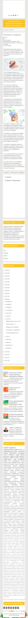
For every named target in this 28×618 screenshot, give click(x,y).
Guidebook (5, 519)
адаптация (22, 535)
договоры (16, 513)
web (7, 44)
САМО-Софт (18, 469)
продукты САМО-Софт (13, 467)
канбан (17, 566)
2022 (6, 281)
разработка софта (12, 516)
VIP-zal (17, 552)
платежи (5, 467)
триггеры (23, 547)
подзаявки (15, 503)
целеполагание (12, 549)
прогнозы (14, 527)
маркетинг (12, 454)
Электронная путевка (15, 535)
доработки (22, 464)
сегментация (10, 546)
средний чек (22, 587)
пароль (23, 574)
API (13, 469)
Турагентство (19, 43)
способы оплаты (14, 530)
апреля (8, 339)
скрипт (23, 492)
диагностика (18, 519)
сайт (4, 250)
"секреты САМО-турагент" (17, 456)
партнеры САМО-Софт (20, 543)
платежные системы (16, 492)
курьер (8, 541)
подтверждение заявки (15, 576)
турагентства (21, 472)
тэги (11, 590)
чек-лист (19, 593)
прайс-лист (9, 527)
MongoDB (11, 519)
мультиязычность (21, 524)
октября (8, 307)
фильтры (11, 499)
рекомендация (15, 528)
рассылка (6, 456)
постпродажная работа (9, 481)
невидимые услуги (7, 571)
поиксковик (17, 544)
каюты (23, 566)
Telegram (12, 552)
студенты (17, 588)
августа (8, 313)
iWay (22, 552)
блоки (15, 502)
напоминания (22, 541)
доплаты (23, 538)
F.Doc (18, 506)
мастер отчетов (19, 568)
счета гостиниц (22, 588)
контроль (5, 497)
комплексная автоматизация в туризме (15, 521)
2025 (6, 273)
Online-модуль (7, 459)
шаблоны (15, 506)
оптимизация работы (7, 574)
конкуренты (22, 513)
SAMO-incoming (14, 458)
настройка (5, 484)
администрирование (7, 502)
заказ (23, 563)
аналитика (17, 470)
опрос (23, 573)
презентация (5, 579)
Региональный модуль (13, 555)
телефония (6, 470)
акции (18, 557)
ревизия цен (6, 528)
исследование (20, 565)
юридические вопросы (8, 595)
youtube (5, 255)
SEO (9, 552)
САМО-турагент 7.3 (10, 324)
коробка (5, 514)
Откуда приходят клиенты (12, 332)
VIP (15, 552)
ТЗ (14, 519)
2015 (6, 351)
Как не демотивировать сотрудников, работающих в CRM (16, 402)
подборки (22, 480)
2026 (6, 270)
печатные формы (7, 492)
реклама (17, 481)
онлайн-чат (20, 573)
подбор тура (11, 544)
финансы (22, 484)
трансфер (22, 530)
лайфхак (9, 568)
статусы (4, 588)
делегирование (6, 562)
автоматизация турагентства (17, 483)
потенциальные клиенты (10, 478)
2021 (6, 284)
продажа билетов (21, 527)
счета (12, 506)
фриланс (5, 593)
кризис (9, 514)
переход (10, 525)
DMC (4, 533)
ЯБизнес (8, 557)
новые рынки (19, 571)
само (24, 585)
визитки (23, 536)
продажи (22, 458)
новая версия (20, 454)
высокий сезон (11, 538)
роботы (18, 585)
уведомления (15, 590)
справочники (6, 499)
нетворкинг (5, 525)
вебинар (11, 513)
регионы (17, 584)
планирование (6, 503)
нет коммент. (8, 45)
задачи (12, 486)
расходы (14, 584)
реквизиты (15, 585)
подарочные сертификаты (19, 525)
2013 (6, 357)
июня (7, 318)
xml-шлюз (14, 554)
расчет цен (14, 505)
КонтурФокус (5, 555)
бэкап (11, 558)
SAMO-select (13, 453)
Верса (18, 554)
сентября (8, 310)
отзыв (23, 502)
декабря (8, 301)
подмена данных (6, 576)
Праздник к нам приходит (12, 327)
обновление (13, 472)
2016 (6, 299)
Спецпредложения (7, 535)
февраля (8, 345)
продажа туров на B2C (11, 582)
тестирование (14, 484)
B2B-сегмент (14, 551)
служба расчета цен (8, 487)
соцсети (19, 462)
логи (11, 541)
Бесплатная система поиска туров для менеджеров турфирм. (16, 374)
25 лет (9, 551)
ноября (8, 304)
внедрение (21, 459)
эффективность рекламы (19, 532)
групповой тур (18, 538)
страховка (9, 588)
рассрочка (11, 584)
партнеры (15, 514)
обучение (22, 476)
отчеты (5, 454)
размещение (5, 584)
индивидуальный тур (12, 565)
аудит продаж (22, 557)
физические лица (15, 517)
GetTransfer (22, 551)
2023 (6, 279)
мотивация (22, 467)
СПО (4, 510)
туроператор (15, 461)
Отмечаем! (22, 533)
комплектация (6, 522)
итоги (15, 480)
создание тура (17, 546)
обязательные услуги (13, 573)
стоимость (23, 546)
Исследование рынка (15, 533)
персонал (5, 544)
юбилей (23, 593)
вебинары (5, 253)
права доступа (7, 469)
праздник (23, 577)
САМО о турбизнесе (15, 428)
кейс (19, 502)
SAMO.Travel (5, 552)
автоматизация (7, 462)
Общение (14, 41)
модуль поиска (12, 524)
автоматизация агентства (10, 465)
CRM (4, 44)
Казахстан (23, 554)
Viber (20, 552)
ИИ (10, 533)
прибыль (5, 546)
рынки (21, 585)
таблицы (5, 547)
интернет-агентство (20, 486)
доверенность (6, 563)
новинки (5, 453)
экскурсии (15, 494)
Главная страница (14, 172)
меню (23, 568)
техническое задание (12, 547)
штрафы (21, 517)
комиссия (5, 568)
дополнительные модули (9, 475)
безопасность (6, 489)
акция (4, 536)
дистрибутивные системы (18, 562)
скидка (23, 497)
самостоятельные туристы (8, 587)
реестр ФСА (9, 585)
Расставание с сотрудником (12, 35)
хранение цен (6, 549)
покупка (5, 527)
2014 (6, 354)
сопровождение (6, 506)
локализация (13, 568)
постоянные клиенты (13, 464)
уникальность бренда (11, 592)
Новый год (22, 508)
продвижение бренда (20, 582)
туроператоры (6, 590)
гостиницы (22, 481)
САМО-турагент (12, 43)
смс (18, 587)
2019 (6, 290)
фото (24, 592)
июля (7, 316)
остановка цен (15, 574)
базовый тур (21, 511)
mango (8, 554)
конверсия (13, 476)
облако (10, 497)
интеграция (21, 451)
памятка (19, 574)
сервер (15, 587)
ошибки (13, 543)
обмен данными (17, 497)
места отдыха (16, 541)
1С (24, 517)
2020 (6, 287)
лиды (15, 459)
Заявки (12, 470)
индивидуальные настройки (18, 495)
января (8, 348)
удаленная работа (7, 532)
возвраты (5, 538)
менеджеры (8, 41)
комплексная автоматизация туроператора (14, 491)
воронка (12, 489)
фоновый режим (19, 592)
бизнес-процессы (6, 558)
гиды (8, 560)
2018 (6, 293)
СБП (21, 555)
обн (8, 573)
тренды (18, 547)
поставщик (22, 544)
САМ (19, 555)
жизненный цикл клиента (15, 563)
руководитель (19, 516)
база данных (8, 536)
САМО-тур (22, 450)
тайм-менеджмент (7, 494)
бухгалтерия (6, 513)
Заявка (5, 483)
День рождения (21, 487)
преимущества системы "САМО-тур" (17, 579)
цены (17, 549)
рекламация (22, 505)
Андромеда (22, 465)
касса (20, 566)
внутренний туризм (16, 558)
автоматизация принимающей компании (14, 473)
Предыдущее (21, 172)
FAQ (18, 551)
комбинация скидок (20, 489)
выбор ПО (7, 461)
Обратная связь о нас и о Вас (13, 321)
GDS (23, 469)
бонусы (23, 461)
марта (7, 342)
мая (7, 336)
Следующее (6, 172)
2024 (6, 276)
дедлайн (23, 560)
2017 (6, 296)
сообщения (5, 530)
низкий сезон (13, 571)
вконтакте (5, 258)
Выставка (7, 533)
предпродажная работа (10, 451)
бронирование (6, 486)
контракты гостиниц (15, 522)
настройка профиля (7, 543)
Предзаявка (14, 462)
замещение (5, 565)
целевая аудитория (12, 593)
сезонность (22, 528)
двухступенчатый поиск (15, 560)
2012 (6, 360)
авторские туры (13, 557)
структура (13, 588)
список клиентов (7, 517)
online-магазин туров (15, 508)
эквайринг (20, 549)
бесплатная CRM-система (16, 536)
